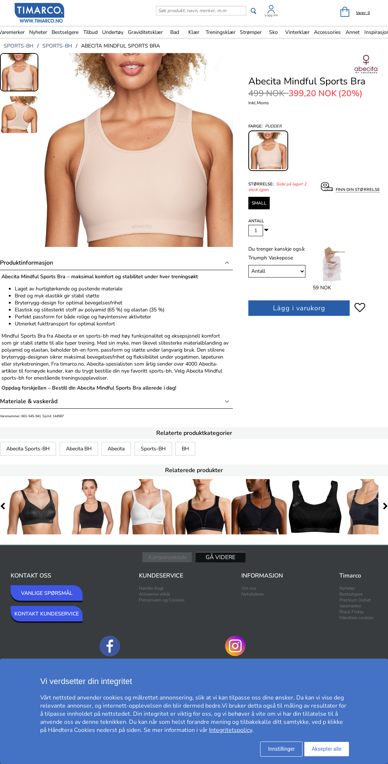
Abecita (116, 448)
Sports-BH (153, 448)
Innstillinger (281, 749)
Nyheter (38, 32)
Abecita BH (79, 448)
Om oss (248, 588)
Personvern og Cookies (162, 600)
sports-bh (19, 45)
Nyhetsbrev (252, 594)
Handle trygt (151, 588)
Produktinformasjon (26, 263)
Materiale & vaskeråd (28, 401)
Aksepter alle (327, 749)
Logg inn (271, 15)
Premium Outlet (355, 600)
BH (185, 448)
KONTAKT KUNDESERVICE (46, 613)
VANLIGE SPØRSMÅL (47, 593)
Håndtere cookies (356, 618)
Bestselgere (65, 32)
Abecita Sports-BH (28, 448)
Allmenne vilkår (154, 594)
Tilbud (90, 32)
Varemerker (350, 606)
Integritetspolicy (230, 730)
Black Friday (351, 612)
